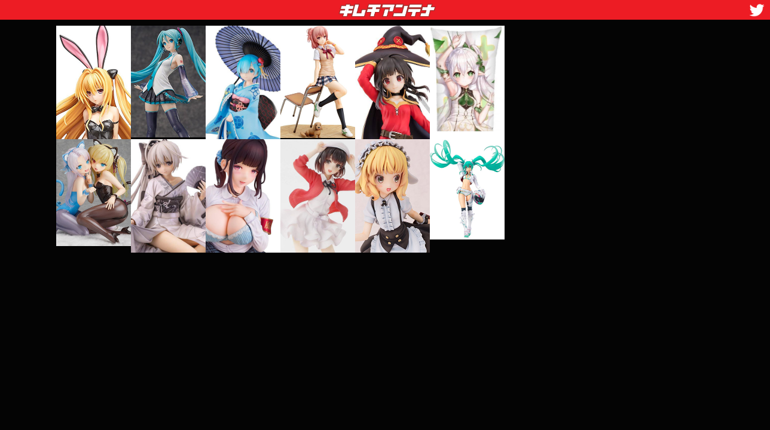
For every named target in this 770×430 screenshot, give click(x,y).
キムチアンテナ (300, 6)
